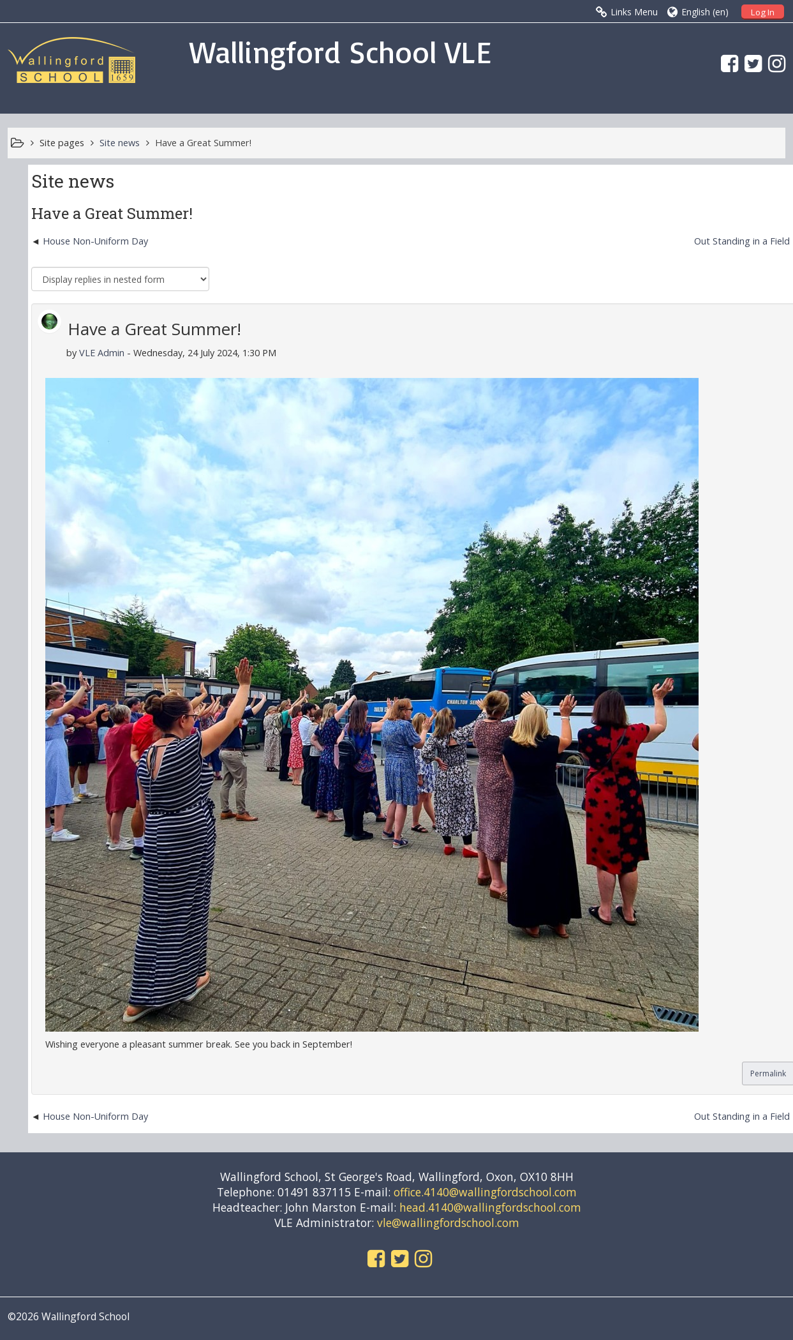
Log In (762, 12)
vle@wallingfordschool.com (448, 1222)
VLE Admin (101, 353)
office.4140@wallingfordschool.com (485, 1192)
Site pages (62, 143)
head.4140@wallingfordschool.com (490, 1207)
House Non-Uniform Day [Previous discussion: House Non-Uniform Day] (95, 241)
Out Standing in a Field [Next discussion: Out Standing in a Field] (742, 241)
